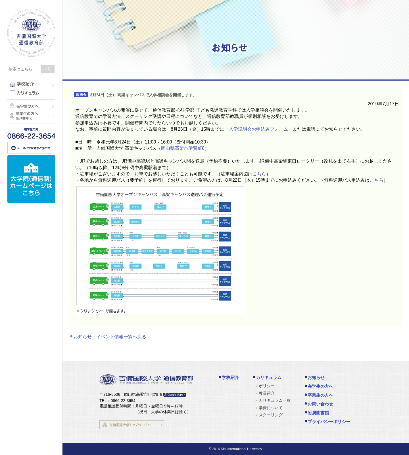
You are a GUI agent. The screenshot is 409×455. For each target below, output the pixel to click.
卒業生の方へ (320, 395)
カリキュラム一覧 (275, 400)
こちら (259, 173)
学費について (271, 407)
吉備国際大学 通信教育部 (31, 33)
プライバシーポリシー (329, 421)
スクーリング (271, 415)
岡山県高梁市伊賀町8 (182, 148)
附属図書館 (318, 412)
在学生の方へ (320, 386)
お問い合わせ (320, 403)
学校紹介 (230, 377)
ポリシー (267, 386)
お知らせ (316, 377)
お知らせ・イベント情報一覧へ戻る (110, 336)
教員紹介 (267, 393)
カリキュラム (268, 377)
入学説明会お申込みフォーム (258, 129)
